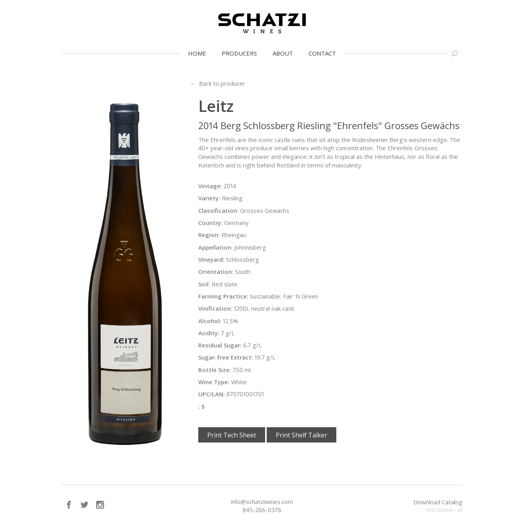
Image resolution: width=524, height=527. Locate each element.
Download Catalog (437, 502)
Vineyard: (211, 259)
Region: (209, 235)
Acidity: (208, 333)
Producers (239, 53)
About (283, 53)
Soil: (204, 284)
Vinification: (215, 308)
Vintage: (210, 186)
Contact (322, 53)
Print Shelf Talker (301, 435)
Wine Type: (214, 382)
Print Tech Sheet (231, 435)
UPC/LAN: (211, 394)
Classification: (218, 210)
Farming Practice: (223, 296)
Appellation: (215, 247)
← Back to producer (217, 83)
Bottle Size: (214, 370)
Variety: (209, 198)
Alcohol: (209, 321)
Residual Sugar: (220, 345)
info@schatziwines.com (262, 501)
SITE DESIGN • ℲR (443, 510)
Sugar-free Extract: (225, 357)
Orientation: (215, 271)
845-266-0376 (262, 510)
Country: (210, 223)
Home (197, 53)
